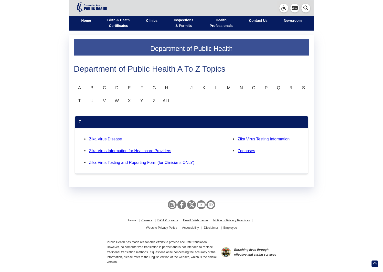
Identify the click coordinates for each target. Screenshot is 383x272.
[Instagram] (172, 204)
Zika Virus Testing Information (264, 139)
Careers (146, 220)
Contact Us (258, 21)
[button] (294, 8)
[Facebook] (181, 204)
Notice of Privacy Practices (231, 220)
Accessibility (190, 227)
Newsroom (293, 21)
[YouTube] (201, 204)
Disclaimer (211, 227)
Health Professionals (221, 23)
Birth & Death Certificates (118, 23)
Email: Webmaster (195, 220)
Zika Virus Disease (105, 139)
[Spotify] (210, 204)
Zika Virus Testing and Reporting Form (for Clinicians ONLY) (141, 162)
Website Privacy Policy (161, 227)
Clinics (152, 21)
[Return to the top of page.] (375, 264)
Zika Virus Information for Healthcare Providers (130, 150)
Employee (230, 227)
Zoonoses (246, 150)
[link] (283, 8)
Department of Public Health (191, 48)
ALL (166, 100)
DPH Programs (167, 220)
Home (86, 21)
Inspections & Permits (183, 23)
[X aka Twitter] (191, 204)
